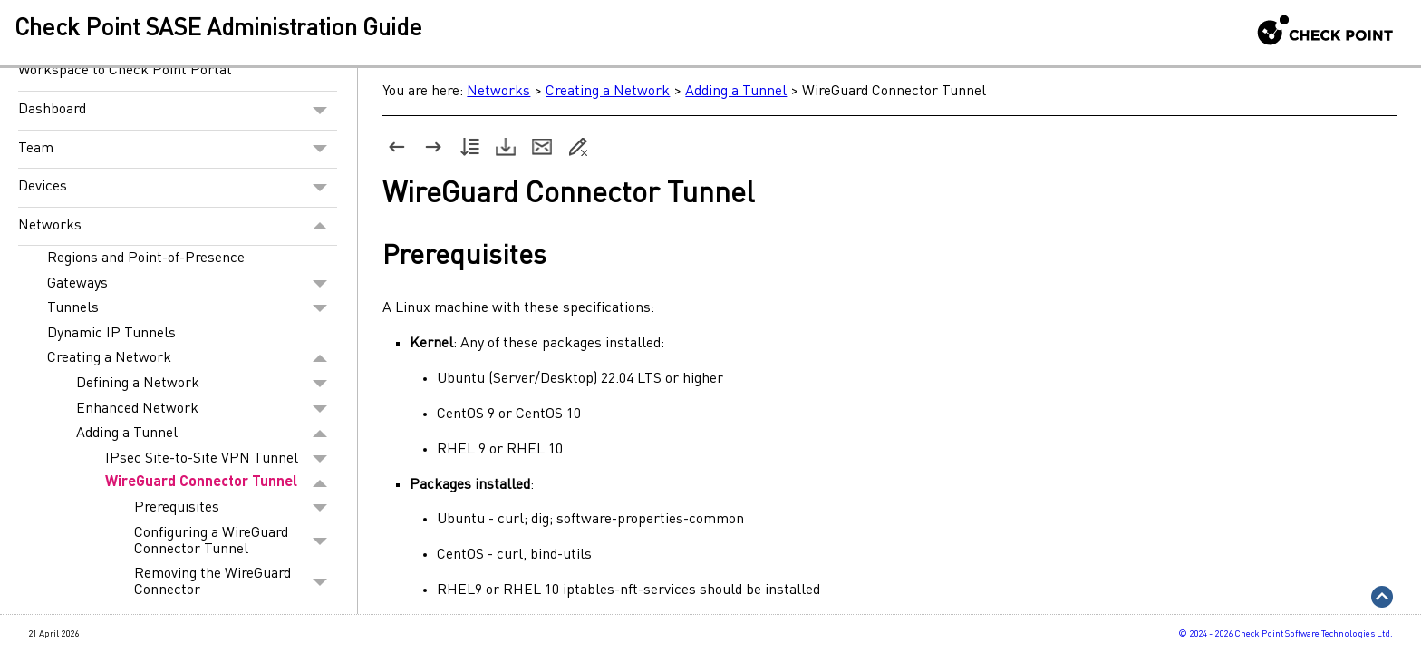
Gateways (192, 284)
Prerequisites (235, 508)
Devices (177, 188)
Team (177, 150)
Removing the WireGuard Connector (235, 582)
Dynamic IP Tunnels (111, 333)
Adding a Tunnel (206, 433)
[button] (320, 111)
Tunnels (192, 308)
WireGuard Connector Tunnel (221, 484)
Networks (177, 227)
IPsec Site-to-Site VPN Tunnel (221, 459)
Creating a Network (192, 359)
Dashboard (177, 111)
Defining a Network (206, 383)
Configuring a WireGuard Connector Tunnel (235, 541)
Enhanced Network (206, 409)
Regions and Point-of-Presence (146, 258)
